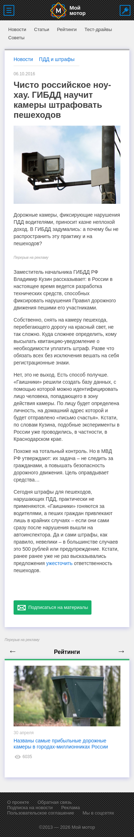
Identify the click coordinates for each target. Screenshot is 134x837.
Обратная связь (55, 802)
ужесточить (59, 563)
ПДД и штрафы (56, 59)
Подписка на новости (30, 807)
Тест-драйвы (98, 29)
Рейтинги (66, 29)
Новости (17, 29)
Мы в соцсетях (98, 813)
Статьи (41, 29)
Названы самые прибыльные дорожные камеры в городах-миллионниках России (61, 744)
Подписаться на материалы (52, 607)
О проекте (18, 802)
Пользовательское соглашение (40, 813)
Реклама (70, 807)
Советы (16, 37)
